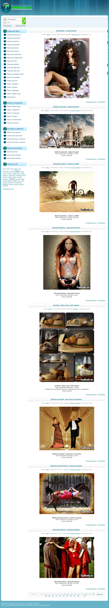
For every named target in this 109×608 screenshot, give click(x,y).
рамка (10, 181)
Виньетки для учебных (12, 158)
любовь (23, 179)
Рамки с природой (10, 83)
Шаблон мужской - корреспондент (66, 107)
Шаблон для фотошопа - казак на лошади (66, 466)
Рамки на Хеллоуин (11, 122)
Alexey (47, 110)
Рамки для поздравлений (12, 57)
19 (45, 595)
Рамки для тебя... (10, 61)
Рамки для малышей (11, 44)
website (23, 173)
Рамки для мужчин (10, 47)
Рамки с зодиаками (11, 90)
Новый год (5, 175)
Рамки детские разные (12, 34)
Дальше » (100, 594)
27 (74, 595)
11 (68, 594)
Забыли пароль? (21, 25)
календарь (5, 179)
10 (64, 594)
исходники (19, 177)
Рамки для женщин (11, 51)
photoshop (6, 171)
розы (19, 180)
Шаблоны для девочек (12, 132)
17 (89, 594)
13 (75, 594)
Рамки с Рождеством (11, 109)
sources (5, 173)
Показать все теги (8, 189)
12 (72, 594)
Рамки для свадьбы (11, 64)
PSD (16, 171)
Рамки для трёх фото (11, 70)
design (8, 168)
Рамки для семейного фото (13, 74)
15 (82, 594)
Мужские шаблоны (75, 110)
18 (93, 594)
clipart (4, 168)
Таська (48, 34)
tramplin (14, 173)
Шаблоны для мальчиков (12, 135)
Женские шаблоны (75, 231)
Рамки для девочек (11, 41)
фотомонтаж (18, 182)
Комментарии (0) (91, 102)
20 (49, 595)
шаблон (16, 184)
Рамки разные (9, 97)
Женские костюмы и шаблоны (14, 142)
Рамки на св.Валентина (12, 119)
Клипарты (75, 309)
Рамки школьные (10, 80)
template (9, 173)
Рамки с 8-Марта (10, 116)
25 (67, 595)
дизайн (14, 177)
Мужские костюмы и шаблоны (14, 139)
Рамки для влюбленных (12, 54)
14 (79, 594)
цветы (12, 184)
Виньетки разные (10, 151)
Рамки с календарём (11, 77)
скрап (22, 180)
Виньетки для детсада (11, 155)
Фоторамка (19, 175)
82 (84, 595)
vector (18, 173)
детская (5, 177)
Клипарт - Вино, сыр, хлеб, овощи (66, 305)
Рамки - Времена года (11, 93)
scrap (22, 171)
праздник (5, 180)
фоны (9, 182)
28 (78, 595)
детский (9, 177)
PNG (11, 171)
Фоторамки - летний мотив (66, 31)
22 (56, 595)
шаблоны (21, 184)
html (20, 168)
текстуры (5, 182)
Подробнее (101, 102)
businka (50, 309)
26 (71, 595)
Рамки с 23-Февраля (11, 113)
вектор (24, 175)
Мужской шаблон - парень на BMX (66, 164)
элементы (5, 185)
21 (53, 595)
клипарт (12, 179)
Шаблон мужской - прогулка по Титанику (66, 399)
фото (13, 182)
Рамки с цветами (10, 87)
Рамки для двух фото (11, 67)
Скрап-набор (12, 175)
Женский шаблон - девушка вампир (66, 529)
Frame (12, 168)
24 (63, 595)
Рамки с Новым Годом (11, 106)
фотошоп (6, 184)
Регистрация (7, 25)
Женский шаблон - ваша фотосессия (66, 228)
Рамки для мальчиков (11, 38)
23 (60, 595)
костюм (18, 179)
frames (16, 168)
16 (86, 594)
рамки (15, 181)
